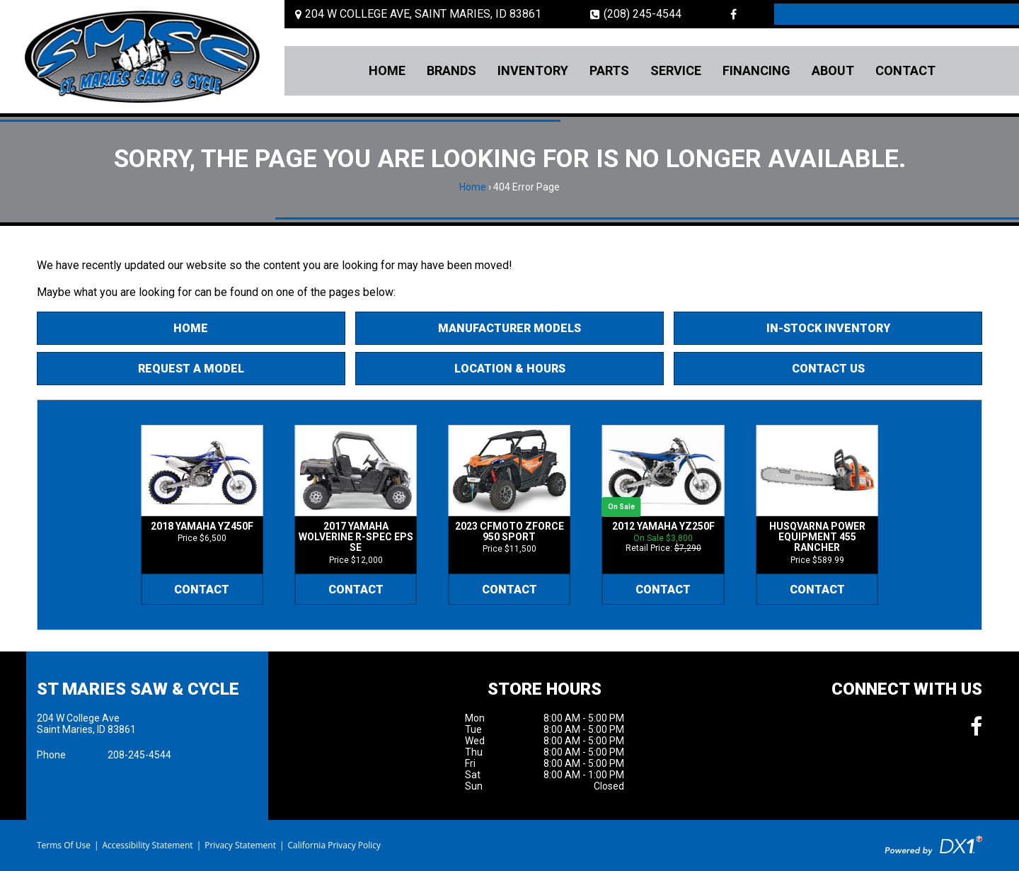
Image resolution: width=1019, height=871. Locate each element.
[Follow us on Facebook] (733, 14)
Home (387, 70)
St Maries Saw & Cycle (138, 689)
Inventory (532, 70)
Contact (905, 70)
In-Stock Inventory (828, 328)
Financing (756, 70)
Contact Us (828, 368)
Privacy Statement (240, 845)
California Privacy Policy (334, 845)
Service (675, 70)
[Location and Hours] (418, 14)
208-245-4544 (139, 755)
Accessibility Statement (147, 845)
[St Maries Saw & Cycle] (142, 57)
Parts (609, 70)
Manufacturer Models (509, 328)
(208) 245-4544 (635, 14)
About (833, 70)
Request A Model (191, 368)
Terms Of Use (64, 845)
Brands (451, 70)
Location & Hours (509, 368)
